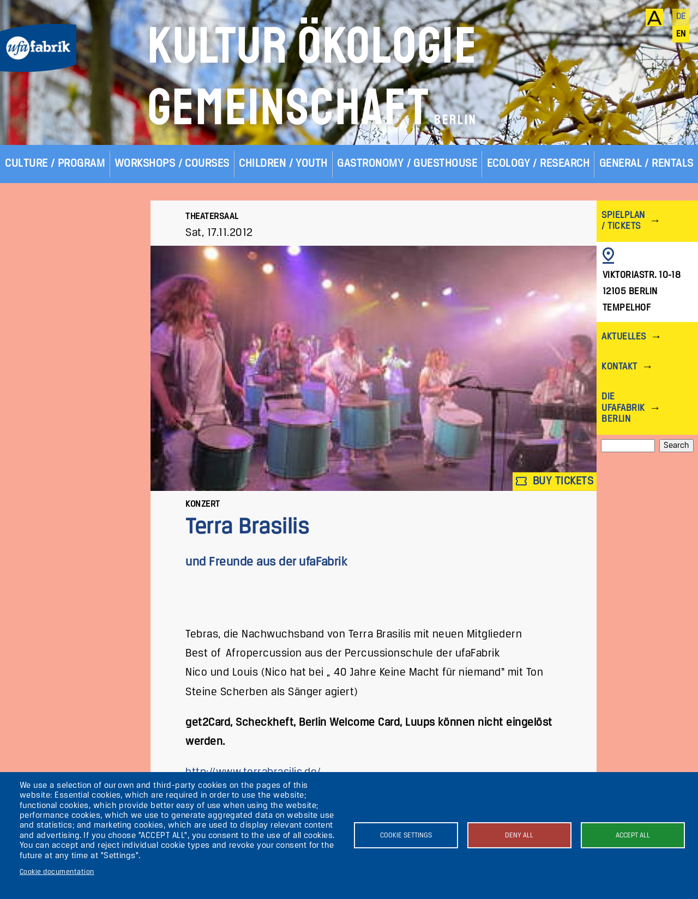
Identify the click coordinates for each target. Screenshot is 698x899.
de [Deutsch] (681, 17)
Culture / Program (55, 163)
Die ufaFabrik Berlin (623, 407)
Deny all (519, 835)
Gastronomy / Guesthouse (407, 163)
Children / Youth (283, 163)
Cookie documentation (57, 872)
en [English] (681, 34)
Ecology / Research (538, 163)
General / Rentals (646, 163)
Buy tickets (554, 481)
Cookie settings (406, 835)
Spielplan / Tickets (623, 221)
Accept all (633, 835)
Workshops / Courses (172, 163)
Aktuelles (623, 337)
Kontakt (619, 367)
